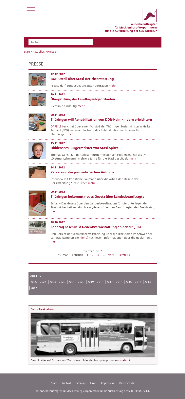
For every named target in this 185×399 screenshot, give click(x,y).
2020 (81, 282)
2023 (52, 282)
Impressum (108, 383)
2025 (33, 282)
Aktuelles (39, 51)
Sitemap (80, 383)
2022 (62, 282)
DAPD (54, 126)
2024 (43, 282)
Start (27, 51)
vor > (112, 255)
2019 (90, 282)
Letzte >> (125, 255)
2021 (71, 282)
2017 (109, 282)
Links (93, 383)
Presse (51, 51)
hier (82, 237)
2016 (119, 282)
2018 (100, 282)
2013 (147, 282)
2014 (138, 282)
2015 (128, 282)
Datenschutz (126, 383)
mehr (112, 85)
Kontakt (66, 383)
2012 (34, 288)
